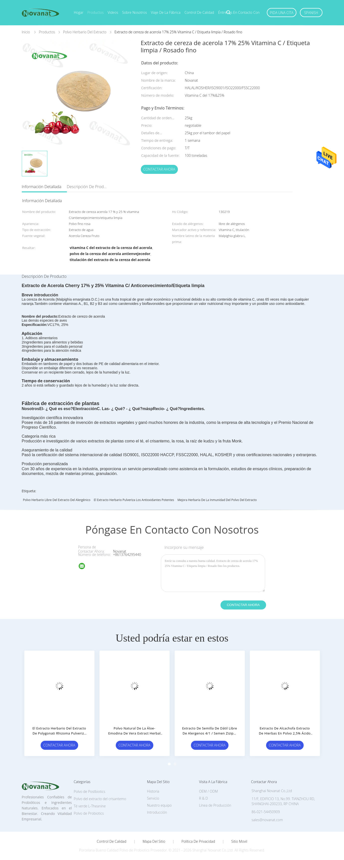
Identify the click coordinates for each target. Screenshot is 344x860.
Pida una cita (281, 12)
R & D (203, 798)
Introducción (157, 812)
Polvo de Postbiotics (89, 791)
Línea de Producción (215, 805)
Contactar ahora (159, 169)
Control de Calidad (111, 841)
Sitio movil (239, 841)
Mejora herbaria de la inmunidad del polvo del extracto (217, 500)
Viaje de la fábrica (165, 12)
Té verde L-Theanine (90, 806)
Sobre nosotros (134, 12)
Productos (95, 12)
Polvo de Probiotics (89, 813)
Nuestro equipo (159, 805)
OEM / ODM (208, 791)
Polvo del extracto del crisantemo (100, 798)
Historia (153, 791)
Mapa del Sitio (154, 841)
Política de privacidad (198, 841)
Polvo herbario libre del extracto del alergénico (56, 500)
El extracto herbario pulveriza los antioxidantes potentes (134, 500)
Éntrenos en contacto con (239, 12)
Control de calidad (199, 12)
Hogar (78, 12)
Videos (112, 12)
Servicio (153, 798)
